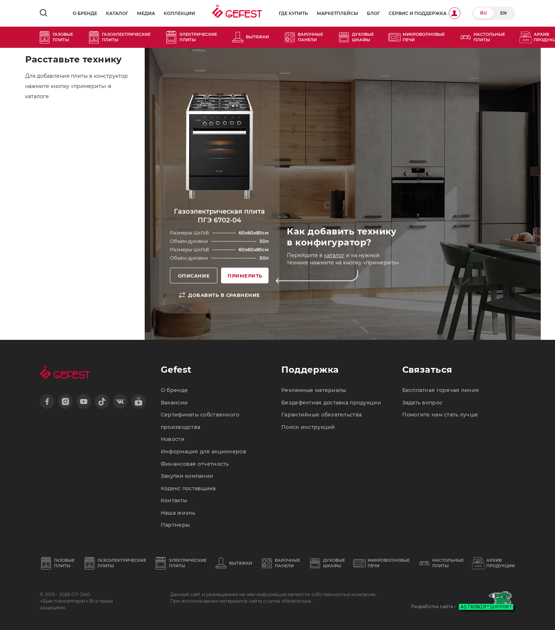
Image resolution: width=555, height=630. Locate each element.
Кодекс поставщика (188, 488)
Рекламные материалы (313, 390)
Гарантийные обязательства (321, 414)
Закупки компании (187, 476)
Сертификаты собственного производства (200, 420)
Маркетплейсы (337, 13)
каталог (334, 255)
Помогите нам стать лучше (440, 414)
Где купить (293, 13)
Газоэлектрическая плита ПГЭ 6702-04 (219, 215)
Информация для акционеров (203, 451)
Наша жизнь (178, 513)
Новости (173, 439)
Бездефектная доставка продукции (331, 402)
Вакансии (174, 402)
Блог (373, 13)
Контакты (174, 500)
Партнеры (175, 525)
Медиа (146, 13)
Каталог (117, 13)
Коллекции (179, 13)
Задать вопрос (422, 402)
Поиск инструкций (308, 427)
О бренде (85, 13)
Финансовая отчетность (195, 464)
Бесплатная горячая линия (440, 390)
